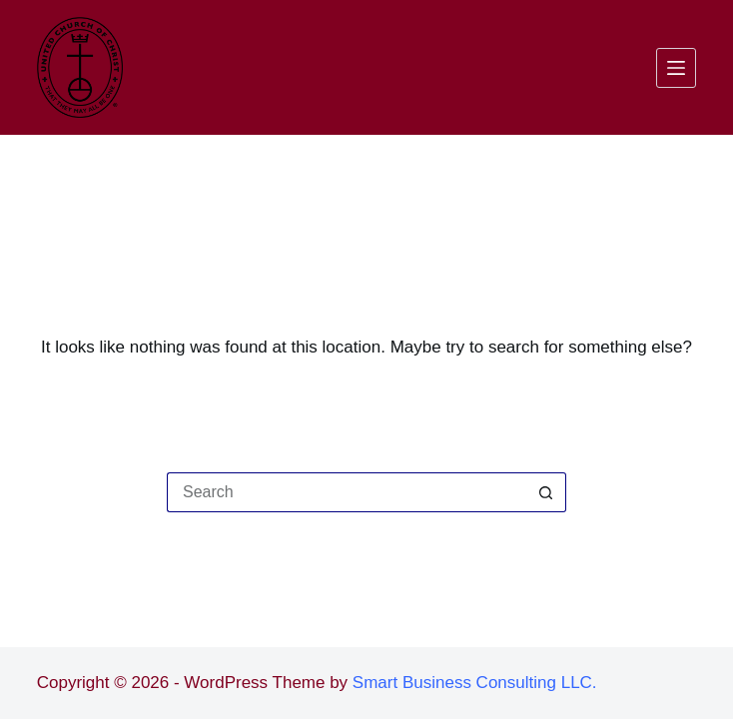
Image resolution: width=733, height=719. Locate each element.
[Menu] (676, 68)
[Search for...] (346, 492)
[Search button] (546, 492)
